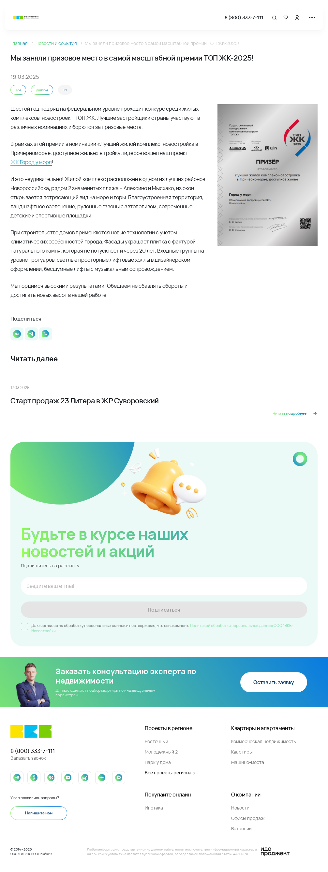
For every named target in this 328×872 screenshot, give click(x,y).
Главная (19, 43)
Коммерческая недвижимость (263, 741)
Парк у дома (158, 762)
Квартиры (242, 752)
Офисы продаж (248, 818)
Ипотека (154, 808)
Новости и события (57, 43)
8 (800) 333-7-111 (244, 17)
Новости (240, 808)
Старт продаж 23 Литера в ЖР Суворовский (84, 401)
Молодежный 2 (161, 752)
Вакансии (241, 828)
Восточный (156, 741)
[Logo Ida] (275, 852)
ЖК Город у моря (31, 162)
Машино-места (247, 762)
